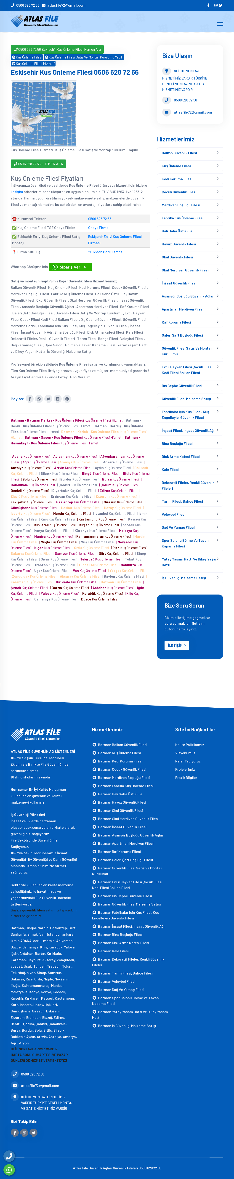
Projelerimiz (185, 769)
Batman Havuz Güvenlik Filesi (119, 802)
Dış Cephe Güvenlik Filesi (182, 385)
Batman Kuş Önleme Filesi (116, 753)
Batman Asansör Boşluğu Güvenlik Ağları (128, 835)
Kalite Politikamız (189, 744)
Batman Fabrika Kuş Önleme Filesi (123, 785)
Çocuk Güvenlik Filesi (179, 192)
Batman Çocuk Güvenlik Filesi (119, 769)
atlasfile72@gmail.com (66, 5)
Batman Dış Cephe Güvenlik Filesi (122, 896)
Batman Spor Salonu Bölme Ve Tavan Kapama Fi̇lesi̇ (125, 1001)
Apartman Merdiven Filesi (183, 309)
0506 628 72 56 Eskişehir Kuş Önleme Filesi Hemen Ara (57, 49)
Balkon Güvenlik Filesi (179, 153)
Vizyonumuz (185, 753)
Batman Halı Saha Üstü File (117, 794)
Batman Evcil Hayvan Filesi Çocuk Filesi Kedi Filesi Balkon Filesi (127, 885)
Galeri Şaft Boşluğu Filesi (182, 335)
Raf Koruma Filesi (176, 322)
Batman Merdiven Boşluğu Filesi (121, 777)
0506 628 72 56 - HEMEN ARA (38, 163)
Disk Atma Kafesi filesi (181, 456)
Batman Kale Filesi (110, 951)
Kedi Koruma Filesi (177, 179)
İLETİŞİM (177, 645)
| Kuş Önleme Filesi (31, 456)
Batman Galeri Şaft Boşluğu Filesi (122, 860)
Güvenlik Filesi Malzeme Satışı (186, 398)
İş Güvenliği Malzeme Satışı (184, 578)
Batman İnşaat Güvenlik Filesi (119, 827)
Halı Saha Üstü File (177, 231)
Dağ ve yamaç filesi (178, 527)
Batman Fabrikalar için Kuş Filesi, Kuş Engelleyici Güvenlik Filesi (125, 915)
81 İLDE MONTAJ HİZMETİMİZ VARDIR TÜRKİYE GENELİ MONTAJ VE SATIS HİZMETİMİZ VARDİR (42, 1102)
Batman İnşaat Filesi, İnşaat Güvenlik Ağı (128, 926)
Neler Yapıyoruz (188, 761)
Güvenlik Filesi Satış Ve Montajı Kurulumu (187, 351)
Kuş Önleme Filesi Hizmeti (33, 63)
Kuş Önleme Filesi (26, 57)
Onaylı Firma (98, 227)
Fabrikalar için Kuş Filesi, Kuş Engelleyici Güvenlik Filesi (185, 414)
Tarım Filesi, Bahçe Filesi (182, 501)
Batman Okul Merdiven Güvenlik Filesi (125, 818)
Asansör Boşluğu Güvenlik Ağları (188, 296)
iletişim (17, 191)
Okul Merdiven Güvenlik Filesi (185, 270)
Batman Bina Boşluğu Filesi (117, 934)
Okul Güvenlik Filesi (177, 257)
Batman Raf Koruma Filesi (116, 851)
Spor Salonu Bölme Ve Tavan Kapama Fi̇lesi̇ (185, 543)
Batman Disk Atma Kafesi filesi (120, 942)
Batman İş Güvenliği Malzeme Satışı (124, 1025)
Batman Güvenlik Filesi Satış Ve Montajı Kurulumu (127, 871)
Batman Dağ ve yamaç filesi (118, 989)
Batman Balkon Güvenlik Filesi (119, 744)
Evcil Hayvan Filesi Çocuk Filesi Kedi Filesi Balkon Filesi (187, 370)
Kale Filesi (170, 469)
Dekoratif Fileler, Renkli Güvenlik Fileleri (188, 485)
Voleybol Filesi (173, 514)
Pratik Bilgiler (186, 777)
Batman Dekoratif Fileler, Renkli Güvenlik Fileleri (128, 962)
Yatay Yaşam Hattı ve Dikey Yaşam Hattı (190, 562)
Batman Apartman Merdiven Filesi (123, 843)
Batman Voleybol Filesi (113, 981)
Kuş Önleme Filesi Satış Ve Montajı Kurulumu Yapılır (84, 57)
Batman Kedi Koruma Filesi (117, 761)
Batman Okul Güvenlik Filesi (117, 810)
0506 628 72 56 (27, 5)
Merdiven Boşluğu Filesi (181, 205)
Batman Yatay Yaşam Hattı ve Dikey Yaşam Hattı (130, 1014)
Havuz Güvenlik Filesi (179, 244)
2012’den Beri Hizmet (105, 252)
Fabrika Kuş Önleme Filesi (183, 218)
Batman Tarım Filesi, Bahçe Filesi (122, 973)
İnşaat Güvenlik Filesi (179, 283)
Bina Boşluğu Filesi (177, 443)
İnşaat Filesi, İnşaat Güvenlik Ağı (188, 430)
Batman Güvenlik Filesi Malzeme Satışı (126, 904)
